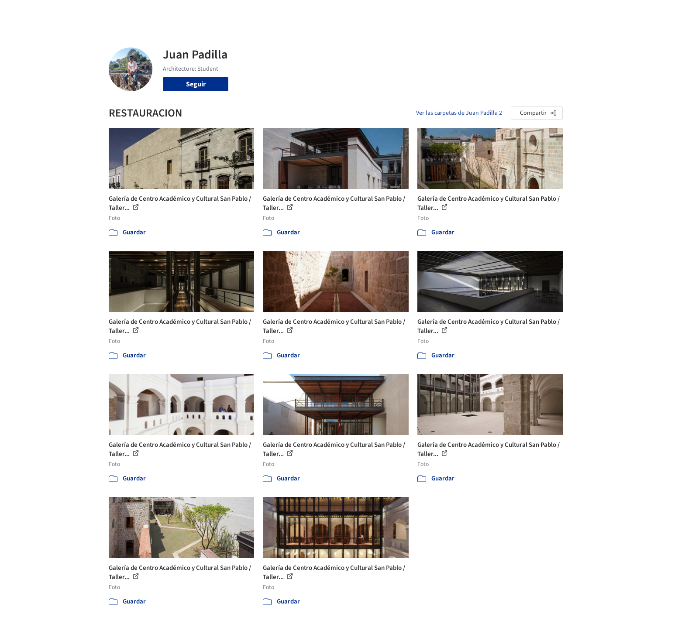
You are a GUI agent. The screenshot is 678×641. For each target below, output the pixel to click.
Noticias (423, 12)
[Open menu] (601, 12)
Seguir (196, 84)
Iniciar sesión (500, 12)
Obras (303, 12)
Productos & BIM (379, 12)
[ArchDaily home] (77, 12)
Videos (453, 12)
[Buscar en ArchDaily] (199, 12)
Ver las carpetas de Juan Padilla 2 (459, 113)
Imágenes (333, 12)
